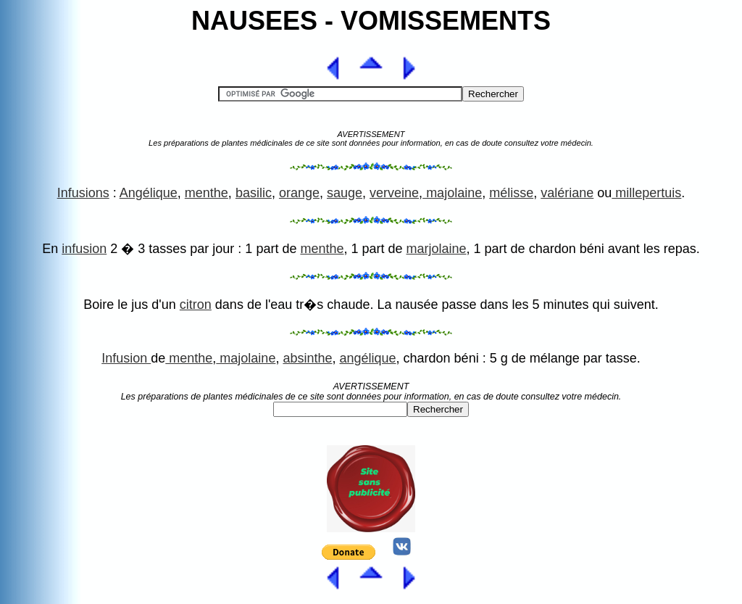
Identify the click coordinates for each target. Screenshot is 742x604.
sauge (344, 193)
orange (299, 193)
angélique (367, 358)
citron (196, 304)
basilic (253, 193)
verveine (394, 193)
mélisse (511, 193)
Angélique (149, 193)
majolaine (452, 193)
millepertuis (646, 193)
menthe (206, 193)
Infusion (126, 358)
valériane (567, 193)
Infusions (83, 193)
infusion (84, 248)
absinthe (307, 358)
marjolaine (437, 248)
